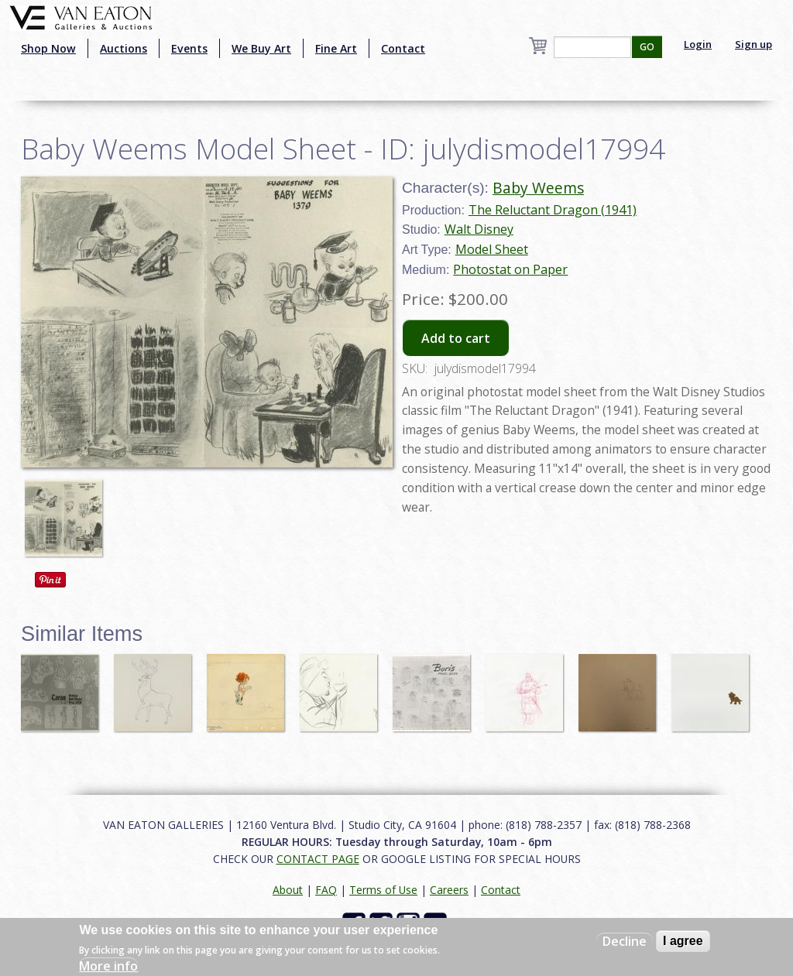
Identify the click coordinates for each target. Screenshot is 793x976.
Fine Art (336, 48)
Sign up (753, 44)
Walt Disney (479, 229)
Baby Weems (538, 187)
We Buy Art (261, 48)
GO (647, 46)
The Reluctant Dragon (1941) (553, 209)
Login (698, 44)
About (288, 889)
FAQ (326, 889)
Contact (403, 48)
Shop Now (48, 48)
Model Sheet (491, 249)
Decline (624, 941)
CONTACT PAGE (317, 858)
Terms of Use (383, 889)
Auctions (123, 48)
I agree (683, 940)
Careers (449, 889)
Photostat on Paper (510, 269)
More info (108, 965)
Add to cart (455, 338)
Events (189, 48)
